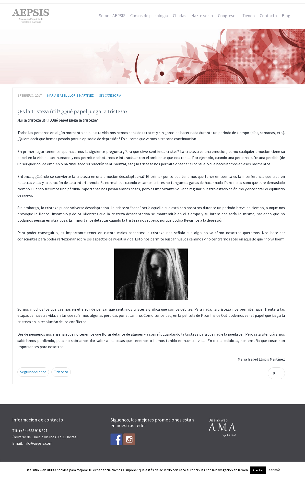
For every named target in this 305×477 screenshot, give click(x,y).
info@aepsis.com (37, 443)
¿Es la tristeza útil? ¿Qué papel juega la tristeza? (72, 111)
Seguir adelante (33, 371)
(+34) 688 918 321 (33, 430)
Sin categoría (110, 95)
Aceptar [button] (258, 470)
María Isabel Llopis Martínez (70, 95)
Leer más (274, 470)
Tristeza (61, 371)
